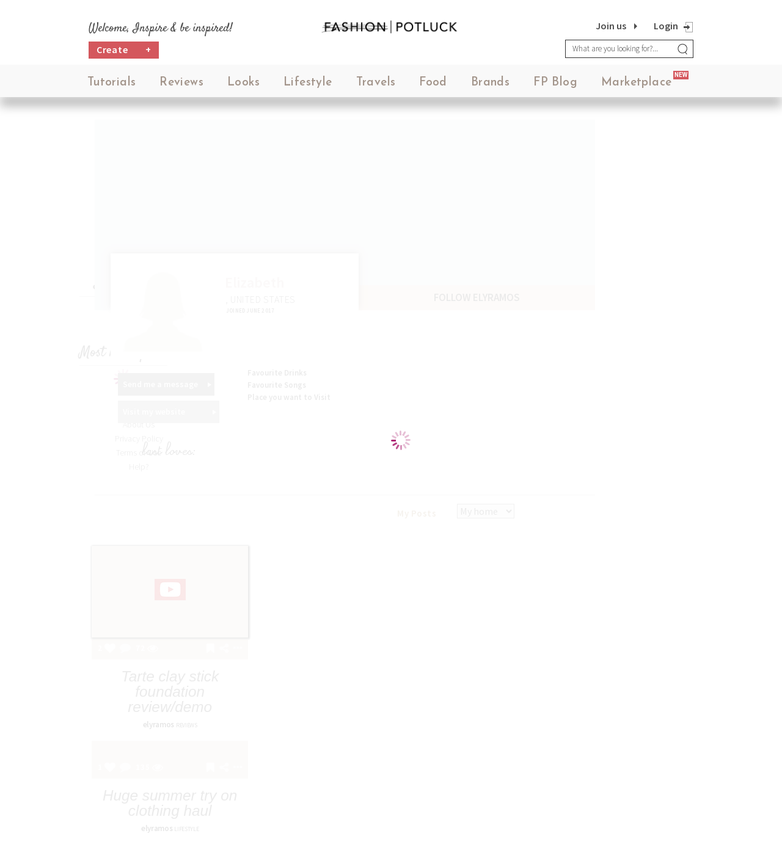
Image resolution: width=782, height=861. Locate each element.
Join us (611, 26)
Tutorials (111, 85)
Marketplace (636, 85)
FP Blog (555, 85)
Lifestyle (307, 85)
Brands (490, 85)
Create (124, 52)
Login (666, 26)
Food (433, 85)
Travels (376, 85)
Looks (243, 85)
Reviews (181, 85)
